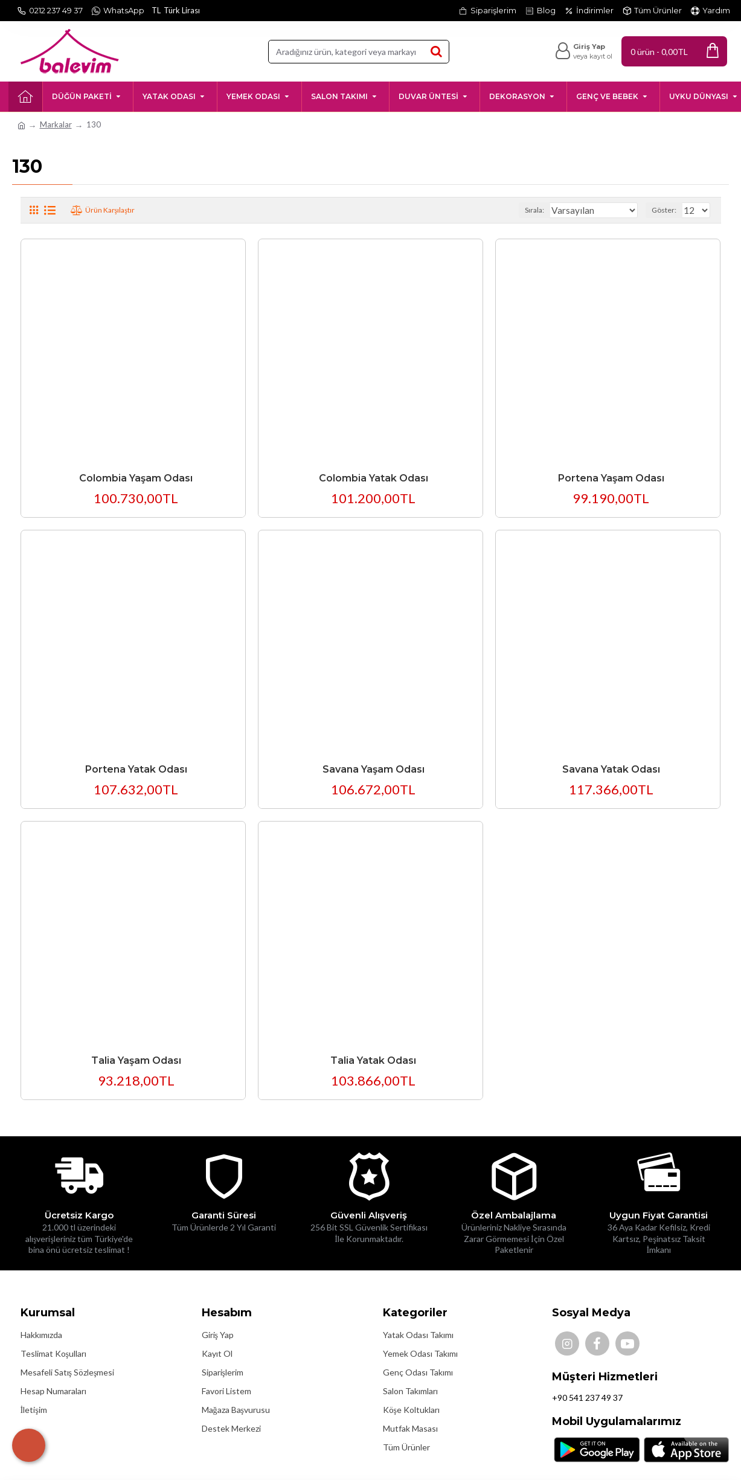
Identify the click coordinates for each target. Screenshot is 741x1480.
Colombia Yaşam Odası (136, 478)
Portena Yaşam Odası (611, 478)
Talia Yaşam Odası (136, 1060)
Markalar (56, 124)
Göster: (667, 209)
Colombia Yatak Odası (373, 478)
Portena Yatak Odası (136, 769)
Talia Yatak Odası (373, 1060)
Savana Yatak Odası (611, 769)
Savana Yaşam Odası (373, 769)
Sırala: (552, 209)
